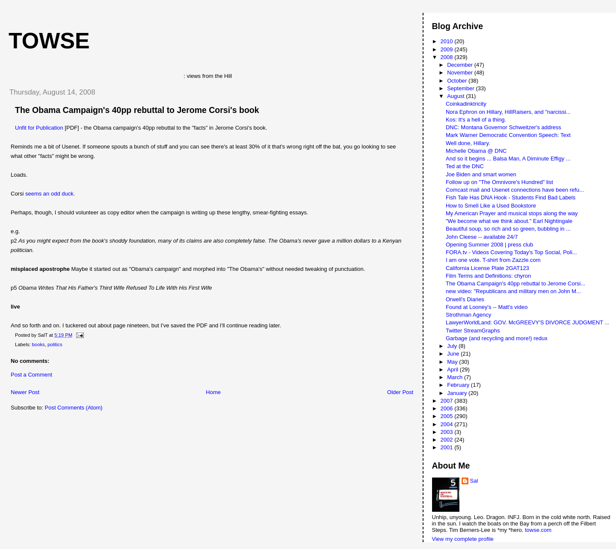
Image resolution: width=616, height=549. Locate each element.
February (459, 385)
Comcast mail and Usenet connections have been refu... (515, 190)
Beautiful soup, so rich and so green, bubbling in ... (508, 229)
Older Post (400, 392)
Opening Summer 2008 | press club (489, 244)
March (455, 377)
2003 (448, 432)
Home (213, 392)
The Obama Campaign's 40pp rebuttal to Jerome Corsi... (515, 283)
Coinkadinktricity (466, 104)
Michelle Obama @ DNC (476, 151)
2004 (448, 424)
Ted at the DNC (465, 166)
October (457, 80)
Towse (49, 40)
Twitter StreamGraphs (473, 330)
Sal (474, 481)
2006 (448, 408)
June (454, 353)
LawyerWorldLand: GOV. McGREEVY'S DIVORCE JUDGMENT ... (527, 322)
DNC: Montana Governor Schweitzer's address (503, 127)
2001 (448, 447)
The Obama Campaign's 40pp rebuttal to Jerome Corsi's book (137, 110)
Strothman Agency (468, 315)
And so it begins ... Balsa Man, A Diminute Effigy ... (508, 158)
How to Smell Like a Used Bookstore (491, 205)
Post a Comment (31, 374)
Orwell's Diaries (465, 299)
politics (54, 344)
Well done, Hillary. (468, 143)
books (38, 344)
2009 (448, 49)
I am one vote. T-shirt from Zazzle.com (493, 260)
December (460, 65)
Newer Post (25, 392)
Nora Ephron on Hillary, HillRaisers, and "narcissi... (508, 112)
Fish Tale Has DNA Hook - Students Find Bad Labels (510, 197)
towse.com (538, 530)
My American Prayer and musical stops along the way (512, 213)
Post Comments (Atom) (74, 407)
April (453, 369)
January (457, 393)
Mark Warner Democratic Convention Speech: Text (508, 135)
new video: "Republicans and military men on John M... (513, 291)
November (460, 72)
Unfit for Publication (39, 128)
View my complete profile (463, 539)
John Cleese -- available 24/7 (482, 237)
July (453, 346)
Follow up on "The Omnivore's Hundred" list (499, 182)
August (456, 96)
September (461, 88)
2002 (448, 439)
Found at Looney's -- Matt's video (486, 307)
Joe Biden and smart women (481, 174)
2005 (448, 416)
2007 (448, 401)
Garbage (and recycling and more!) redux (497, 338)
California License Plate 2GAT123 (487, 268)
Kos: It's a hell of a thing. (476, 119)
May (453, 362)
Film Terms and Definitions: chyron (488, 276)
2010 (448, 41)
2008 (448, 57)
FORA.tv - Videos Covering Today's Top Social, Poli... (511, 252)
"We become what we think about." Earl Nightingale (509, 221)
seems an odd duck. (50, 193)
